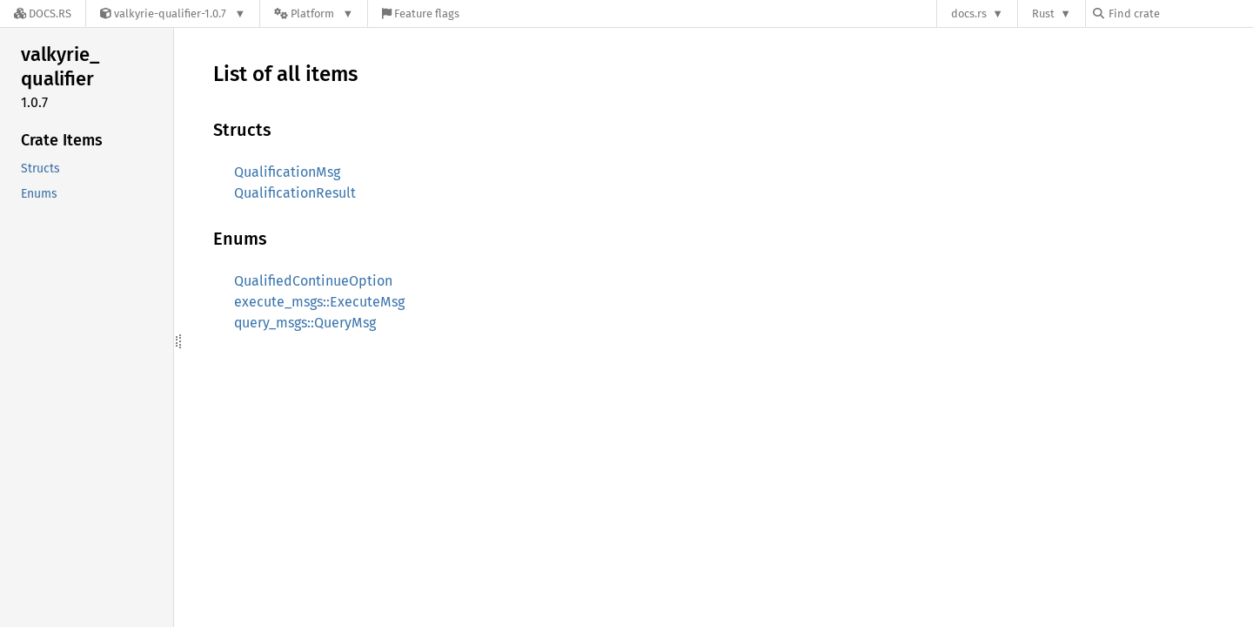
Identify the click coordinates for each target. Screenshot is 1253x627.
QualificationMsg (287, 172)
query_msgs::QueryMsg (305, 322)
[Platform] (313, 13)
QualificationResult (295, 193)
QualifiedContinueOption (313, 281)
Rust (1043, 13)
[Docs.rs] (42, 13)
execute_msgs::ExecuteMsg (319, 301)
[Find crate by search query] (1180, 13)
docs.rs (969, 13)
